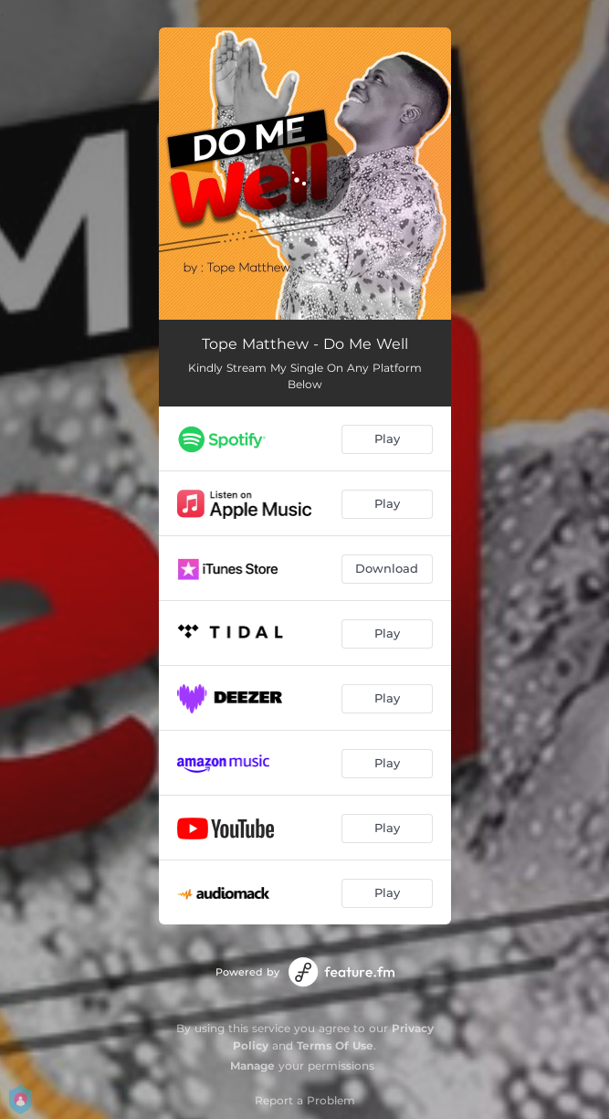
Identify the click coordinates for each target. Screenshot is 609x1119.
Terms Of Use (335, 1045)
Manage (252, 1065)
